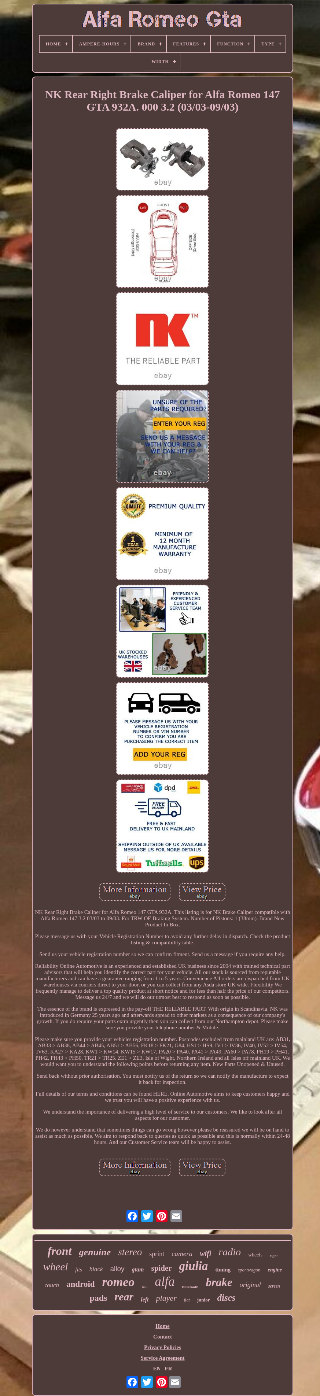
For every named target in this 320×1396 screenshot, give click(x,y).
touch (52, 1285)
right (273, 1256)
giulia (193, 1266)
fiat (187, 1300)
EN (157, 1368)
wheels (255, 1255)
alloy (117, 1269)
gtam (138, 1269)
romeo (118, 1282)
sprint (156, 1254)
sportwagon (249, 1270)
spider (161, 1268)
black (96, 1269)
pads (98, 1298)
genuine (95, 1252)
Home (162, 1326)
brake (219, 1282)
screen (274, 1286)
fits (78, 1270)
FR (168, 1368)
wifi (205, 1253)
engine (275, 1270)
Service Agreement (162, 1358)
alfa (164, 1281)
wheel (55, 1267)
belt (144, 1287)
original (250, 1285)
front (60, 1251)
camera (182, 1254)
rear (124, 1297)
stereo (130, 1252)
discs (226, 1298)
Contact (162, 1337)
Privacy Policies (162, 1347)
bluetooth (190, 1287)
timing (223, 1270)
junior (203, 1300)
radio (229, 1252)
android (80, 1284)
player (166, 1298)
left (144, 1299)
